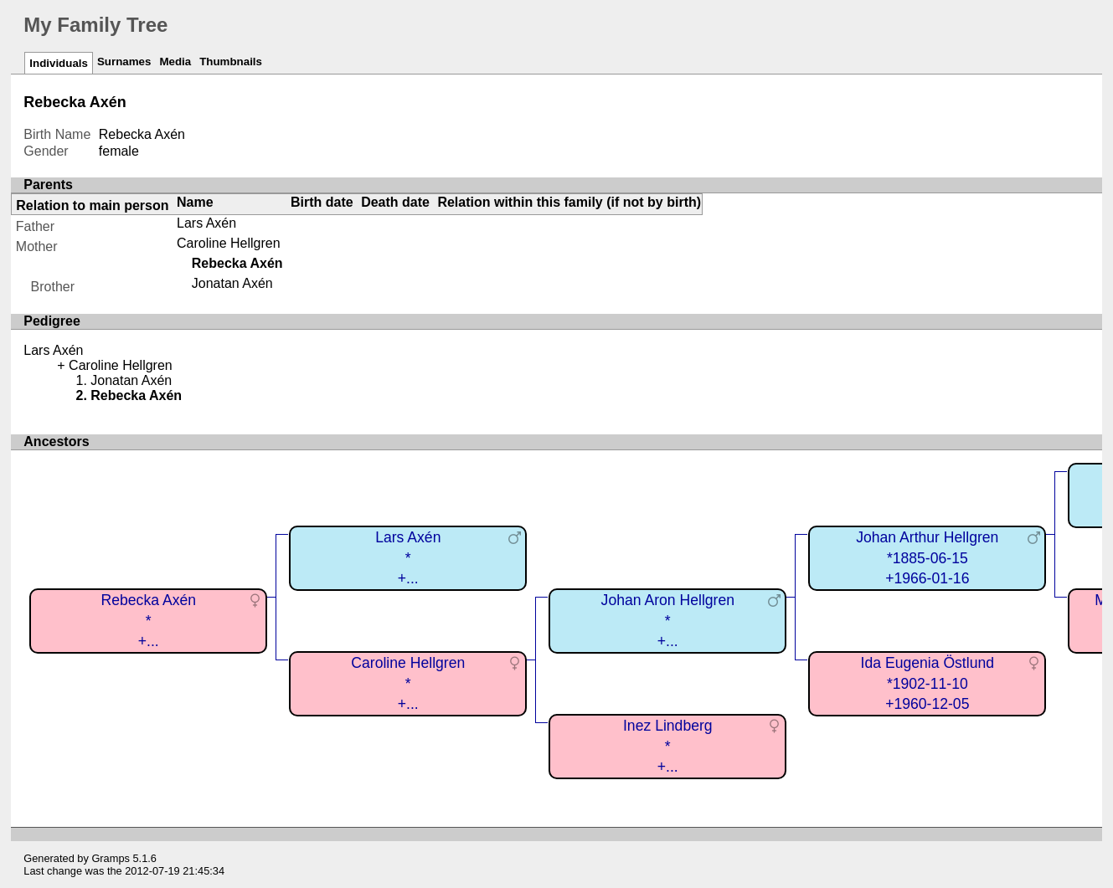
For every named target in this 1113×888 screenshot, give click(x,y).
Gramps (110, 858)
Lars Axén (206, 223)
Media (175, 61)
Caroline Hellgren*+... (408, 683)
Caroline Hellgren (229, 243)
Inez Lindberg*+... (668, 746)
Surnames (124, 61)
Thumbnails (230, 61)
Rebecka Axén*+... (148, 620)
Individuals (58, 63)
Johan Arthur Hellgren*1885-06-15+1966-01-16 (927, 558)
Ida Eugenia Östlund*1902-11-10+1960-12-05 (927, 683)
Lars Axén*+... (408, 558)
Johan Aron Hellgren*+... (667, 620)
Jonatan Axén (232, 283)
